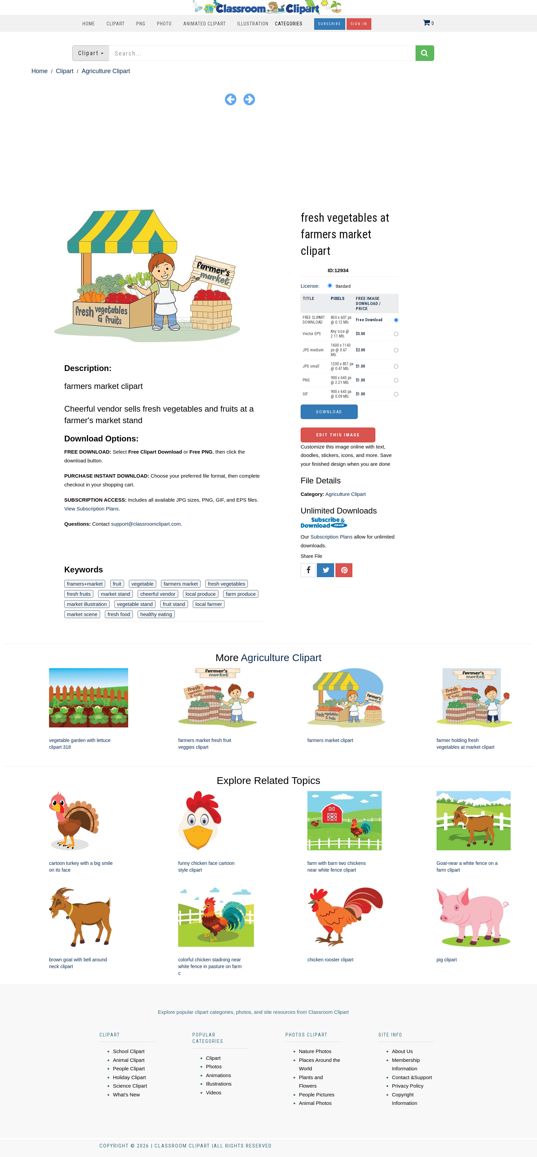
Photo (164, 23)
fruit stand (174, 604)
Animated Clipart (204, 23)
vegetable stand (135, 604)
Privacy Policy (407, 1086)
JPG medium (313, 350)
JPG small (311, 366)
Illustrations (219, 1084)
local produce (201, 594)
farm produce (241, 594)
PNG (140, 23)
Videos (213, 1092)
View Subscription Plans (91, 508)
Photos (214, 1066)
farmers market (181, 584)
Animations (218, 1075)
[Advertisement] (268, 158)
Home (89, 23)
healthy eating (156, 614)
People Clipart (129, 1068)
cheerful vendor (157, 594)
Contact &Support (412, 1077)
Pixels (338, 298)
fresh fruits (79, 594)
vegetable (143, 584)
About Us (402, 1051)
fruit (117, 584)
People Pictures (316, 1094)
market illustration (87, 604)
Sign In (359, 24)
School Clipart (128, 1051)
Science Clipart (130, 1086)
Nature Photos (315, 1051)
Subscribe (329, 24)
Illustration (252, 23)
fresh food (119, 614)
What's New (126, 1094)
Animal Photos (315, 1103)
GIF (305, 394)
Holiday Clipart (129, 1077)
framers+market (84, 584)
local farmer (208, 604)
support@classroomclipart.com (146, 524)
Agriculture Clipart (105, 71)
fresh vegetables (226, 584)
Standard (343, 286)
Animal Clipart (128, 1060)
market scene (82, 614)
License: (310, 286)
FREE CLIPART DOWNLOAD (314, 320)
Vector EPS (312, 333)
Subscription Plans (331, 537)
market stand (115, 594)
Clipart (116, 23)
